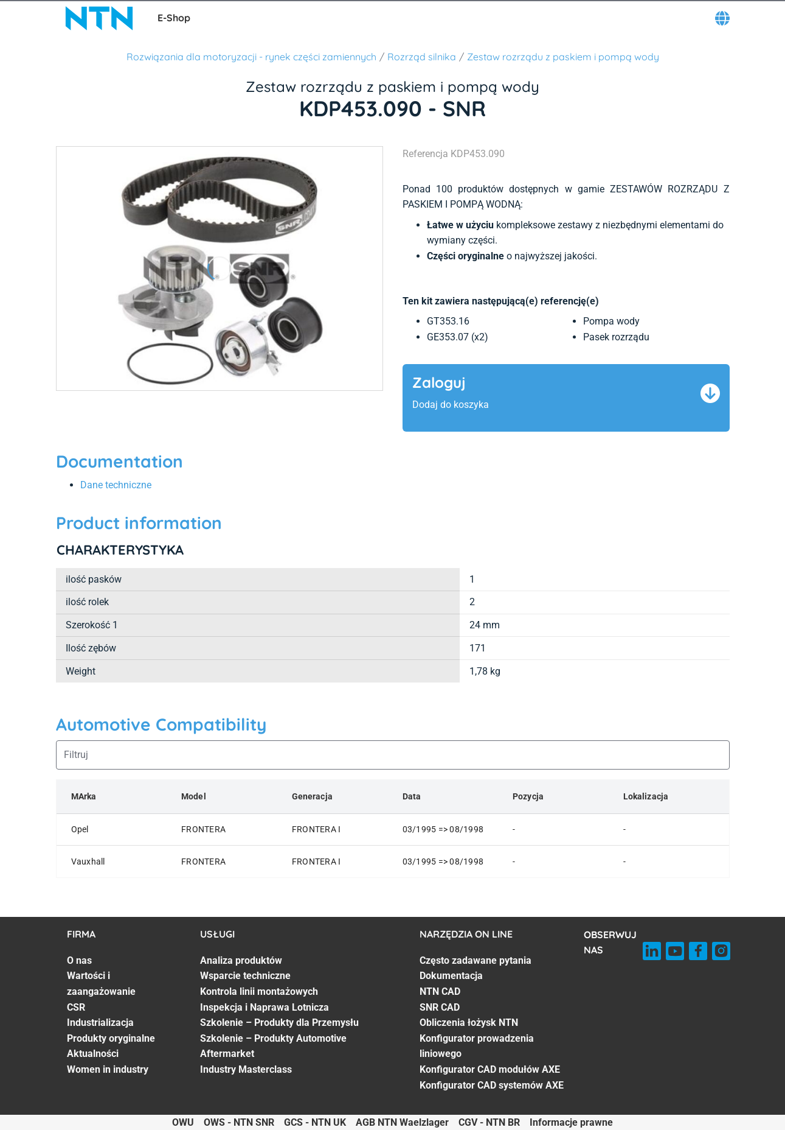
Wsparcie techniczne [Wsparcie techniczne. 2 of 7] (245, 975)
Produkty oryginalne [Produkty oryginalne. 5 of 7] (111, 1038)
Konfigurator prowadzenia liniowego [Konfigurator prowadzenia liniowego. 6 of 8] (477, 1046)
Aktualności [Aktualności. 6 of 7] (93, 1053)
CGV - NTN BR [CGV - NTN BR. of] (489, 1122)
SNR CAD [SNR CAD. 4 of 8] (440, 1007)
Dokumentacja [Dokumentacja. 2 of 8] (451, 975)
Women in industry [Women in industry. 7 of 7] (107, 1069)
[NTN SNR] (99, 18)
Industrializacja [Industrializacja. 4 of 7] (100, 1022)
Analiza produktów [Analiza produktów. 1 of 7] (241, 960)
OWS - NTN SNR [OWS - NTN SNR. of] (239, 1122)
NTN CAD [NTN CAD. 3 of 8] (440, 991)
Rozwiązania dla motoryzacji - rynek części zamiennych (251, 57)
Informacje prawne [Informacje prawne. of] (571, 1122)
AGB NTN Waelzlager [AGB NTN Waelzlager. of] (402, 1122)
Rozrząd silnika (421, 57)
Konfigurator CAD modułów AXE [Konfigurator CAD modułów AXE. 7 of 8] (490, 1069)
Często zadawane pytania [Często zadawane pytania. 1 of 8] (475, 960)
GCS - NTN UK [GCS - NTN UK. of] (315, 1122)
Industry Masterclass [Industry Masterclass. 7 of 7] (246, 1069)
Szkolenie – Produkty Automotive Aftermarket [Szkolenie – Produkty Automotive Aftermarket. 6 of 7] (273, 1046)
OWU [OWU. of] (183, 1122)
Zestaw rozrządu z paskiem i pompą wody (563, 57)
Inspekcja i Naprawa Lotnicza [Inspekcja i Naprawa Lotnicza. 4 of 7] (264, 1007)
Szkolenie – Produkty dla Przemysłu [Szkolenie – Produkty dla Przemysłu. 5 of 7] (279, 1022)
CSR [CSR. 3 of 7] (76, 1007)
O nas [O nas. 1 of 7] (79, 960)
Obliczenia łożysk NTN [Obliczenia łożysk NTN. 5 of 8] (469, 1022)
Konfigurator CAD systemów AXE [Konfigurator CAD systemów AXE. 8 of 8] (492, 1085)
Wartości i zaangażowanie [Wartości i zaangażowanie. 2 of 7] (101, 983)
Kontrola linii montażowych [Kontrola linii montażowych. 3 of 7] (259, 991)
